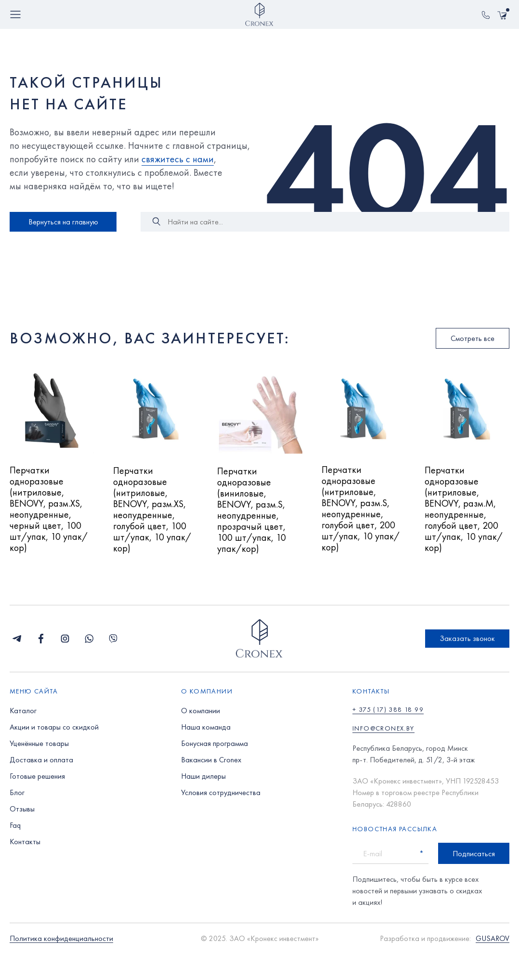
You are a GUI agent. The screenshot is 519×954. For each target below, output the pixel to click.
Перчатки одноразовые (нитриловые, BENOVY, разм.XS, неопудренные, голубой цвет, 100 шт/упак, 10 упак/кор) (152, 509)
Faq (15, 825)
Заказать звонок (467, 638)
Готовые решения (37, 776)
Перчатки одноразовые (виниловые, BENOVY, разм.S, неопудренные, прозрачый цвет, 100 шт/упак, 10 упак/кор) (251, 510)
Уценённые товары (39, 743)
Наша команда (206, 727)
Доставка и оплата (41, 760)
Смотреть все (472, 338)
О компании (200, 711)
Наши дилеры (203, 776)
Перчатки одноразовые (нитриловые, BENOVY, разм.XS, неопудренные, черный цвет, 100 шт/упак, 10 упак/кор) (49, 509)
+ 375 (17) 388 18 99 (388, 709)
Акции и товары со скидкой (54, 727)
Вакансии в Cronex (211, 760)
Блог (17, 792)
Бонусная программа (214, 743)
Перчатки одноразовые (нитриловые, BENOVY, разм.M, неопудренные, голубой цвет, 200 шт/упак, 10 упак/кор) (464, 509)
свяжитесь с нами (178, 159)
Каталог (23, 711)
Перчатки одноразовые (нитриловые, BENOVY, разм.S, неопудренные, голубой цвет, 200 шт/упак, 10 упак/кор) (361, 508)
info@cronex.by (383, 728)
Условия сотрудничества (220, 792)
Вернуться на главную (63, 222)
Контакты (25, 841)
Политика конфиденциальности (61, 939)
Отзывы (22, 809)
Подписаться (474, 854)
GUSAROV (492, 939)
